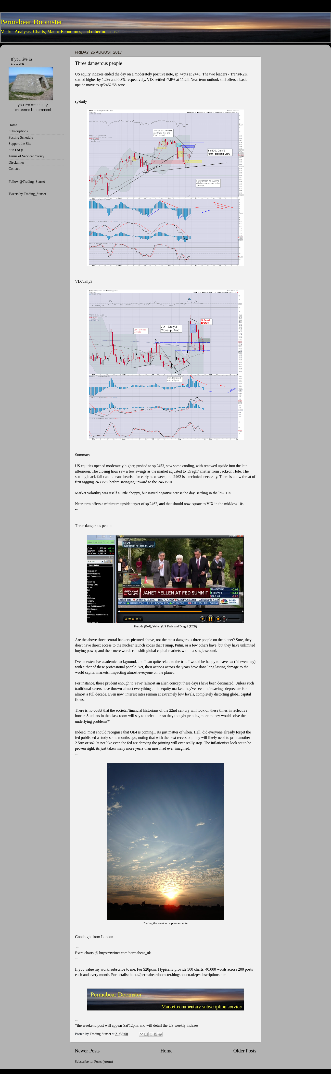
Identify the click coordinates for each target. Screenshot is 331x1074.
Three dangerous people (98, 63)
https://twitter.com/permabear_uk (125, 953)
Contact (14, 169)
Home (166, 1050)
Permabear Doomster (31, 22)
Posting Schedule (21, 137)
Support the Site (20, 144)
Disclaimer (16, 162)
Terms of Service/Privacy (26, 156)
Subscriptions (18, 131)
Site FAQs (16, 150)
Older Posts (244, 1050)
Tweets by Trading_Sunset (27, 194)
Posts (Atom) (103, 1061)
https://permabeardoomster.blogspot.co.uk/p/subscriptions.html (179, 975)
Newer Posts (87, 1050)
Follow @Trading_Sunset (27, 181)
